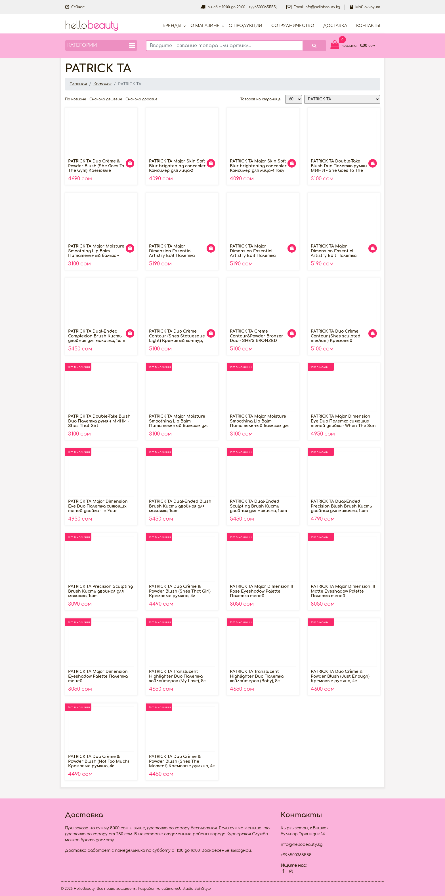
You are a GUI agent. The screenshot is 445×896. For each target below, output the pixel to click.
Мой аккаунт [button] (365, 7)
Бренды (172, 26)
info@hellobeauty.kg (322, 7)
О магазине (205, 26)
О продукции (245, 26)
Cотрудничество (292, 26)
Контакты (368, 26)
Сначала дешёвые (106, 99)
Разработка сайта (155, 889)
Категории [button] (101, 45)
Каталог (102, 84)
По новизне (76, 99)
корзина (349, 46)
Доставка (335, 26)
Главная (78, 84)
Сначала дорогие (141, 99)
